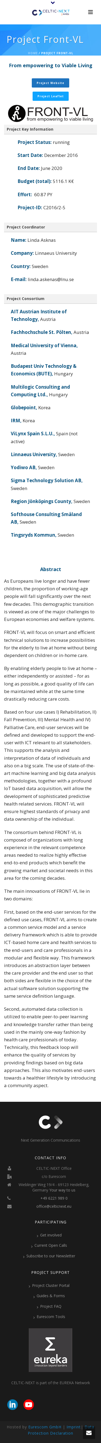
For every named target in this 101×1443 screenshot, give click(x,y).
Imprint (74, 1426)
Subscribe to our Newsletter (49, 1256)
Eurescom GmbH (44, 1426)
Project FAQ (49, 1306)
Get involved (49, 1235)
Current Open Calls (49, 1245)
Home (33, 53)
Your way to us (62, 1190)
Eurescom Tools (49, 1316)
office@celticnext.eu (53, 1206)
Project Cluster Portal (49, 1285)
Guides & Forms (49, 1296)
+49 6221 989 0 (54, 1198)
